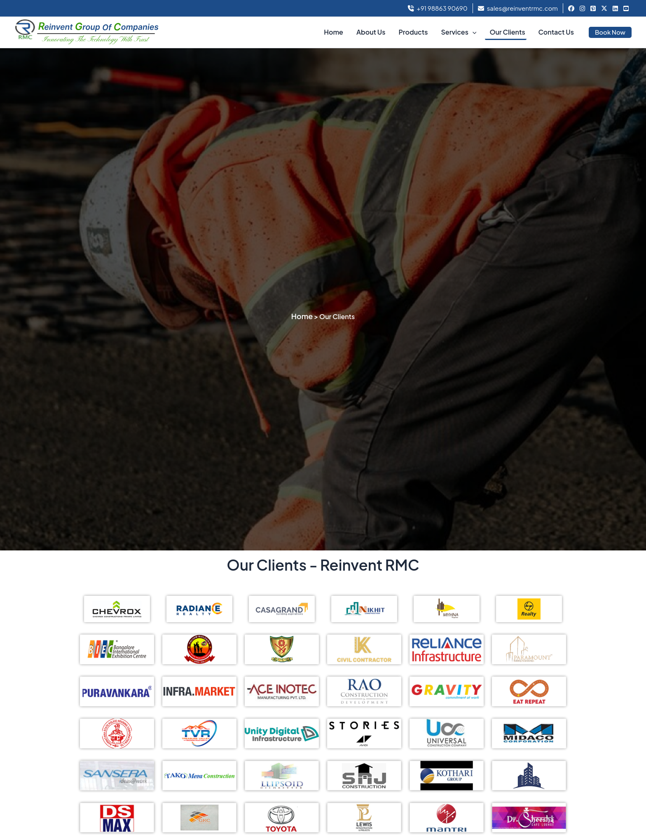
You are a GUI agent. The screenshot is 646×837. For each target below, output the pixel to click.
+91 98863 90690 (438, 8)
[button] (472, 32)
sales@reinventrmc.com (518, 8)
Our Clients (507, 32)
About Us (370, 32)
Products (413, 32)
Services (458, 32)
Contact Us (556, 32)
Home (333, 32)
